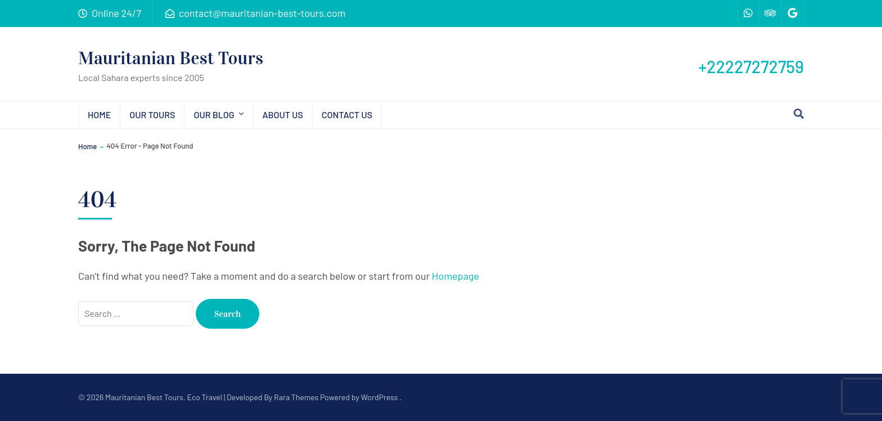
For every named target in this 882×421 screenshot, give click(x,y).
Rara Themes (296, 397)
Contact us (347, 114)
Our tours (152, 114)
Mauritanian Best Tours (170, 58)
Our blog (214, 114)
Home (99, 114)
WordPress (379, 397)
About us (282, 114)
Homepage (455, 276)
